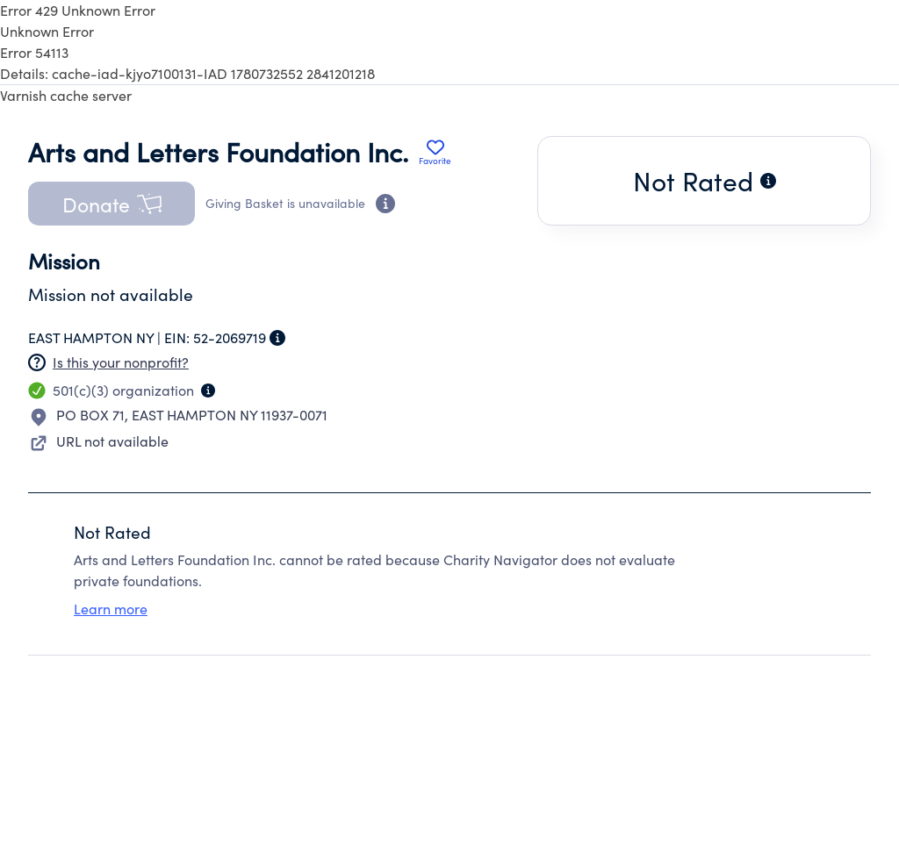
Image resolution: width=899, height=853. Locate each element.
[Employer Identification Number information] (277, 338)
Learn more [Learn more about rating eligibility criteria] (110, 608)
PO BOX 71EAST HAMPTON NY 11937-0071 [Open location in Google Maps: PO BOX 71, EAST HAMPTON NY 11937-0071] (191, 414)
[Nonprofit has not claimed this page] (37, 362)
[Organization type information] (208, 390)
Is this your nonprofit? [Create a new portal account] (121, 362)
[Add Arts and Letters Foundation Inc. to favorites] (435, 152)
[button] (111, 204)
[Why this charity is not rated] (768, 181)
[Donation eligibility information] (385, 203)
